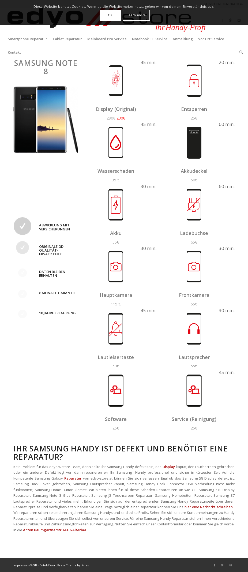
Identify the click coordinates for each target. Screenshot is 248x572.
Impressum (21, 565)
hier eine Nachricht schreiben (209, 506)
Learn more (136, 15)
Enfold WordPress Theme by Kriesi (64, 565)
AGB (34, 565)
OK (110, 15)
